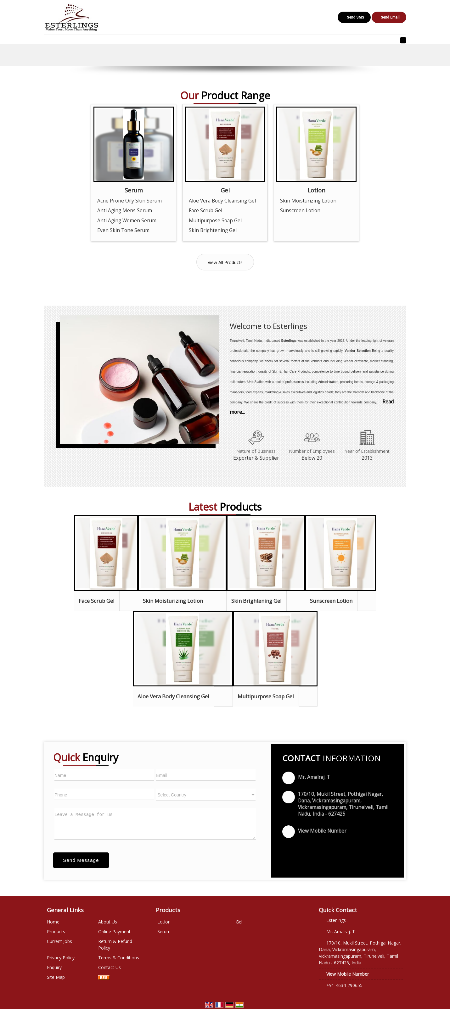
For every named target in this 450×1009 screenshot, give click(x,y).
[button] (322, 831)
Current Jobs (59, 941)
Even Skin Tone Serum (123, 230)
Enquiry (54, 967)
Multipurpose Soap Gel (215, 220)
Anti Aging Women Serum (126, 220)
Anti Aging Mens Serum (124, 210)
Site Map (56, 977)
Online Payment (114, 931)
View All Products (225, 262)
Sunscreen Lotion (300, 210)
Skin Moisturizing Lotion (308, 200)
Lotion (316, 190)
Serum (134, 190)
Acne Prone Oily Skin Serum (129, 200)
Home (53, 922)
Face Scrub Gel (205, 210)
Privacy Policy (61, 958)
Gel (225, 190)
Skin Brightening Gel (213, 230)
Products (56, 931)
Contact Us (109, 967)
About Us (107, 922)
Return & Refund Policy (115, 944)
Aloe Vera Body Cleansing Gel (222, 200)
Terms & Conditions (118, 958)
